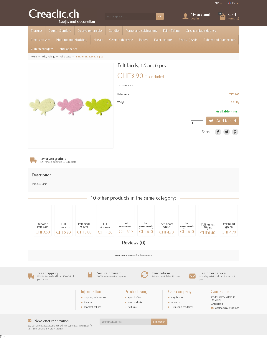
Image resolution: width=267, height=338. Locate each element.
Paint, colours (163, 40)
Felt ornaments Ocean (187, 226)
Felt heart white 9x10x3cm (166, 227)
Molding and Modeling (71, 40)
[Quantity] (197, 122)
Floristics (36, 30)
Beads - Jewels (187, 40)
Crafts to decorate (121, 40)
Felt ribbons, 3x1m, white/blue (105, 228)
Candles (113, 30)
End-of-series (68, 49)
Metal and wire (40, 40)
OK (160, 16)
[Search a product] (130, 16)
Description (42, 175)
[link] (218, 132)
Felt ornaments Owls (63, 227)
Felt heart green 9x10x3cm (228, 227)
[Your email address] (125, 322)
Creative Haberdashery (201, 30)
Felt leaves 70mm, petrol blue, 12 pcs (207, 229)
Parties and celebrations (141, 30)
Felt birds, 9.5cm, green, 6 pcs (84, 228)
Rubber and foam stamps (219, 40)
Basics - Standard (59, 30)
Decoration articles (90, 30)
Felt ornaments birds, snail (146, 226)
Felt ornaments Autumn (126, 226)
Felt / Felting (171, 30)
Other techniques (42, 49)
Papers (143, 40)
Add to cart (222, 120)
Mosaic (98, 40)
